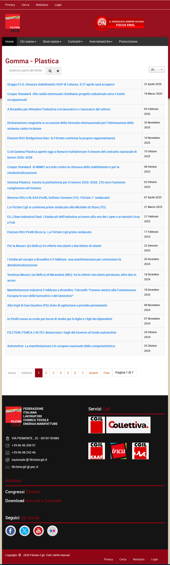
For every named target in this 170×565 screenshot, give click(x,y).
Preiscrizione (128, 41)
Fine (107, 373)
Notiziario (42, 5)
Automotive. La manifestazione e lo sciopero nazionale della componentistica (61, 346)
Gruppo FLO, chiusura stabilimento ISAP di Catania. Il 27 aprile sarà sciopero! (61, 84)
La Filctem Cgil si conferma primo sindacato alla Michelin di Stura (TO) (56, 207)
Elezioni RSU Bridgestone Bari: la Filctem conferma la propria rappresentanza (61, 138)
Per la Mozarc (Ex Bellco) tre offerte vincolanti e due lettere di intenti (54, 246)
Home (9, 41)
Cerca (25, 5)
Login (58, 5)
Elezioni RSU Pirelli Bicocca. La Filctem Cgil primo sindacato (49, 232)
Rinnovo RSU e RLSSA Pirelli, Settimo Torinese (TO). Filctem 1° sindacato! (58, 197)
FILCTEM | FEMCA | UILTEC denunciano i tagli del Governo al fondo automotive (61, 332)
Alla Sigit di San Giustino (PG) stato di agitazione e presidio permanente (57, 305)
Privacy (10, 5)
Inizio (12, 373)
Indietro (26, 373)
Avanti (93, 373)
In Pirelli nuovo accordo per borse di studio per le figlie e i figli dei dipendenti (59, 319)
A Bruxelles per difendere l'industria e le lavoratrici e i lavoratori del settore (58, 109)
